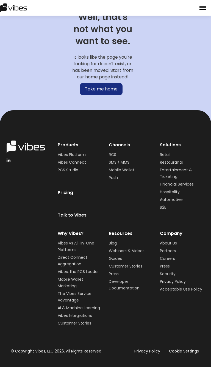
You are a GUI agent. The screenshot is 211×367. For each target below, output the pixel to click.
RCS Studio (68, 170)
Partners (168, 251)
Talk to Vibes (72, 215)
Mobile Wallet (121, 170)
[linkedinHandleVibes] (8, 160)
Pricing (65, 192)
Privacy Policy (173, 281)
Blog (113, 243)
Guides (115, 258)
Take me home (101, 89)
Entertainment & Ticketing (176, 173)
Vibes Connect (72, 162)
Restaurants (171, 162)
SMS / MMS (119, 162)
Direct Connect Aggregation (72, 261)
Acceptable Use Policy (181, 289)
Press (114, 274)
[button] (203, 8)
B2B (163, 207)
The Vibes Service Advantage (74, 297)
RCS (112, 154)
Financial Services (177, 184)
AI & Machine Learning (79, 308)
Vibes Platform (72, 154)
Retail (165, 154)
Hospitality (170, 192)
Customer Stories (74, 323)
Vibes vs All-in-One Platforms (76, 246)
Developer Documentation (124, 285)
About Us (168, 243)
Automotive (171, 199)
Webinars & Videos (127, 251)
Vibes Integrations (75, 315)
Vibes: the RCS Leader (78, 271)
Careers (167, 258)
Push (113, 177)
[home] (13, 7)
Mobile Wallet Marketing (70, 283)
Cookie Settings (184, 351)
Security (168, 274)
